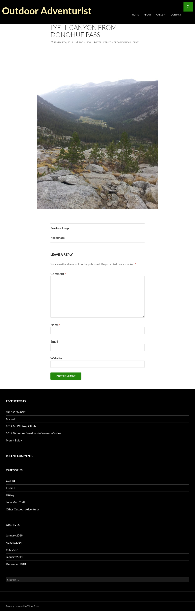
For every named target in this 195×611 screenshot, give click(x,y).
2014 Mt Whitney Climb (21, 426)
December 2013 (16, 564)
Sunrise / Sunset (15, 411)
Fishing (10, 488)
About (147, 14)
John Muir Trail (15, 502)
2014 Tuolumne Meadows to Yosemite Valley (33, 433)
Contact (176, 14)
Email (55, 341)
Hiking (10, 495)
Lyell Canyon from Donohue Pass (117, 42)
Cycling (10, 480)
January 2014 (14, 557)
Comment (58, 273)
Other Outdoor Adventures (23, 509)
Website (56, 358)
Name (55, 325)
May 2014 (12, 549)
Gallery (161, 14)
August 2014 (14, 542)
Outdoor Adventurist (47, 11)
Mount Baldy (14, 440)
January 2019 (14, 535)
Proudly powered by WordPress (22, 606)
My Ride (11, 419)
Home (135, 14)
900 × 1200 (85, 42)
